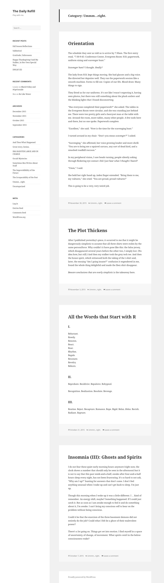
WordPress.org (19, 217)
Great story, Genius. (21, 147)
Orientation (81, 43)
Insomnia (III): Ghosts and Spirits (105, 457)
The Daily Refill (24, 11)
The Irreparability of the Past (25, 177)
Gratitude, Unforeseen (22, 55)
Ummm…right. (19, 182)
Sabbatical (17, 51)
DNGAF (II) (17, 69)
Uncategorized (19, 186)
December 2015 (19, 111)
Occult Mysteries (20, 158)
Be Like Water (25, 94)
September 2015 (20, 125)
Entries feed (18, 208)
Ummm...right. (96, 203)
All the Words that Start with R (102, 317)
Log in (15, 203)
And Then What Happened (24, 142)
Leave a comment (113, 203)
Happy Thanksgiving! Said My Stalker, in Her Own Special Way (25, 62)
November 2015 (19, 116)
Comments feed (19, 212)
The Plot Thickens (87, 230)
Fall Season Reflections (22, 46)
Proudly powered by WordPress (82, 577)
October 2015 (18, 120)
